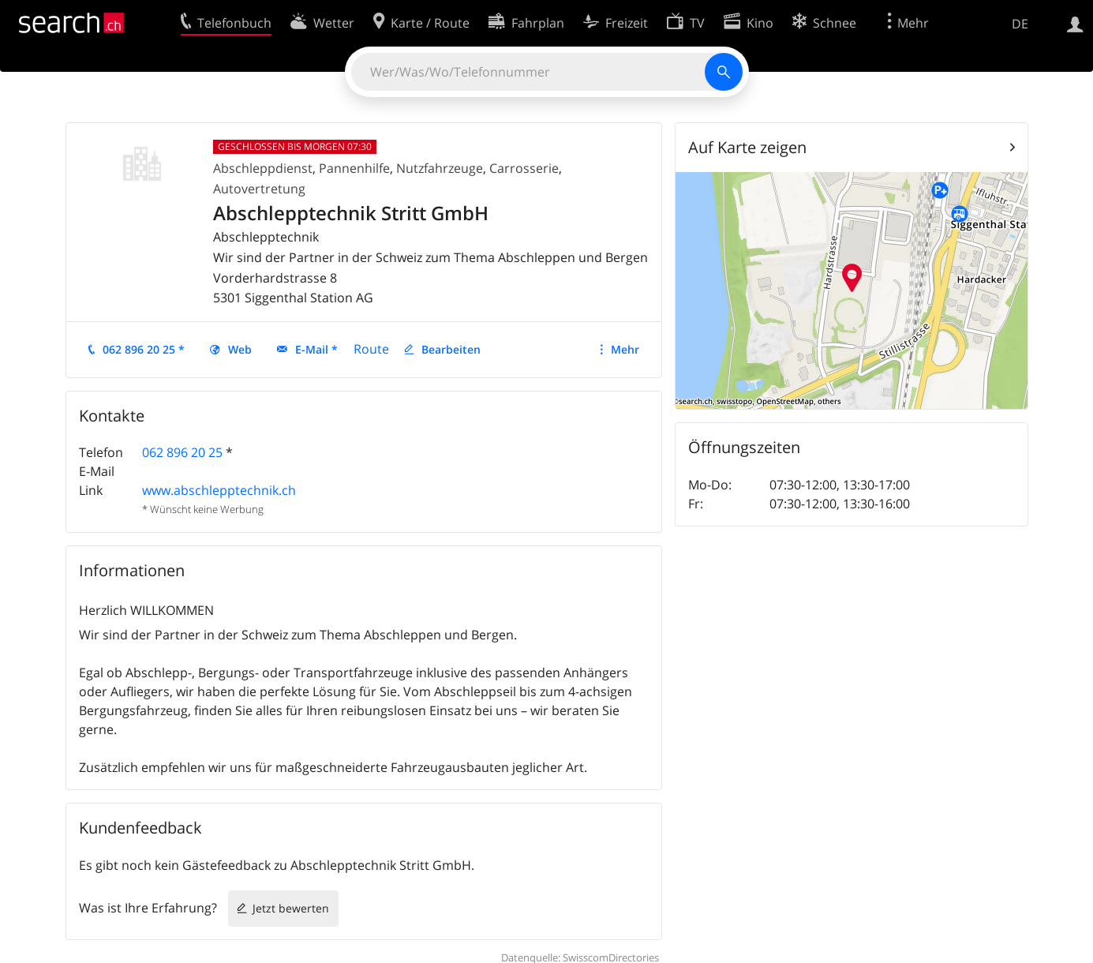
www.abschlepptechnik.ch (219, 490)
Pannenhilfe (354, 168)
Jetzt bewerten (291, 908)
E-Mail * (316, 349)
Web (240, 349)
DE (1020, 23)
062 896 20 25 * (144, 349)
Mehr (625, 349)
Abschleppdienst (263, 168)
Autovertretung (259, 188)
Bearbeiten (451, 349)
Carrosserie (524, 168)
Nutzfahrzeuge (439, 168)
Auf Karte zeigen (747, 147)
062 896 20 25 (182, 452)
